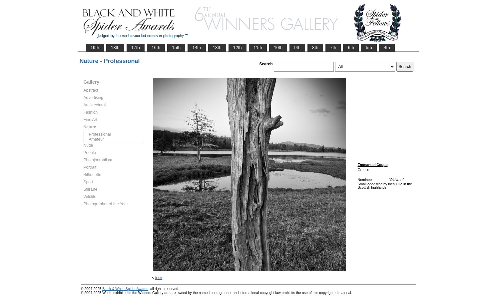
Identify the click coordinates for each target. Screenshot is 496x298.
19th (95, 47)
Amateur (96, 139)
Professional (100, 134)
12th (238, 47)
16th (156, 47)
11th (258, 47)
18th (115, 47)
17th (136, 47)
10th (278, 47)
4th (387, 47)
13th (217, 47)
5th (369, 47)
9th (297, 47)
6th (351, 47)
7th (333, 47)
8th (315, 47)
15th (176, 47)
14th (197, 47)
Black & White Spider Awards (125, 289)
